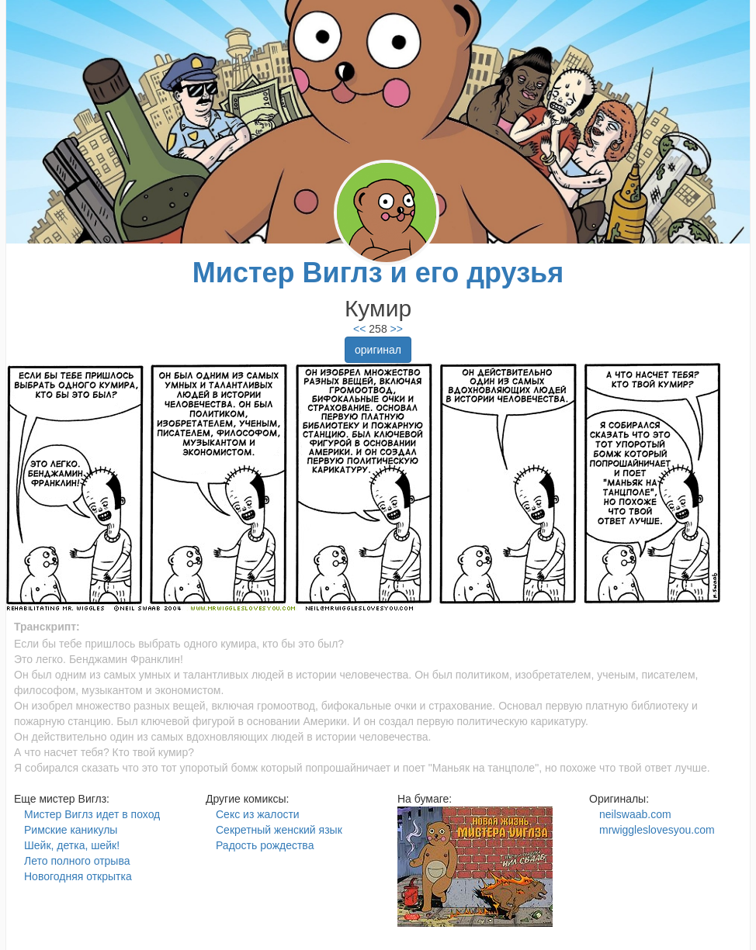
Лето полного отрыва (77, 861)
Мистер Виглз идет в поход (92, 814)
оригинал (378, 350)
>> (395, 329)
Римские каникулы (70, 830)
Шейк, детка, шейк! (72, 845)
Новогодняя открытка (78, 876)
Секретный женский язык (279, 830)
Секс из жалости (258, 814)
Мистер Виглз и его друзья (378, 272)
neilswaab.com (635, 814)
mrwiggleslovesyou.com (657, 830)
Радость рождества (265, 845)
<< (359, 329)
